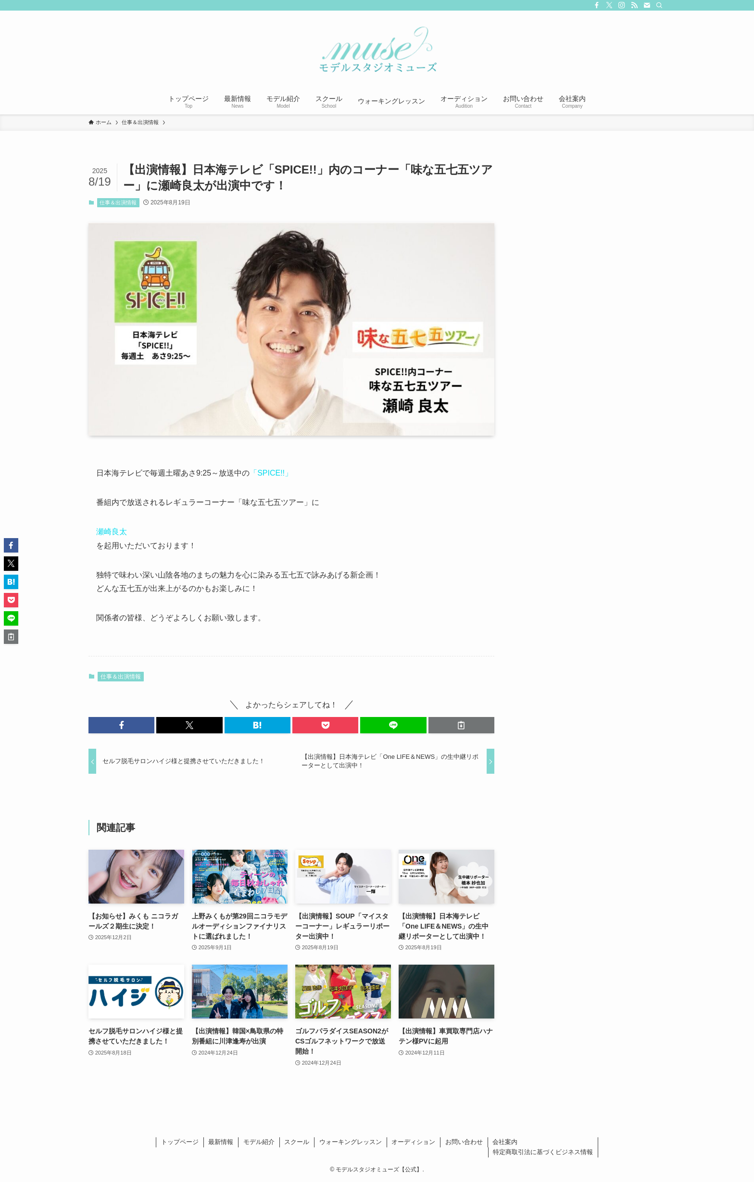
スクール (296, 1141)
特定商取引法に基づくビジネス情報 (543, 1152)
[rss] (634, 5)
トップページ (180, 1141)
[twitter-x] (609, 5)
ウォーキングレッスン (350, 1141)
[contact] (647, 5)
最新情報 (220, 1141)
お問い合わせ (464, 1141)
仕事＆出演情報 (118, 202)
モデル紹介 (259, 1141)
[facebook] (597, 5)
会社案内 (504, 1141)
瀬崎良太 (111, 532)
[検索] (659, 5)
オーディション (413, 1141)
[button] (121, 725)
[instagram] (622, 5)
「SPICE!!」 (271, 473)
